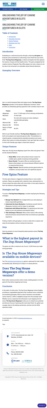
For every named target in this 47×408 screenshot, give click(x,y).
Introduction (12, 36)
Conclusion (12, 47)
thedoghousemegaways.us (15, 261)
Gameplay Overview (14, 39)
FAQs (10, 45)
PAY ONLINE (23, 9)
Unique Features (13, 41)
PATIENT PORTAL (8, 9)
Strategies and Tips (14, 43)
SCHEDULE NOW (39, 9)
